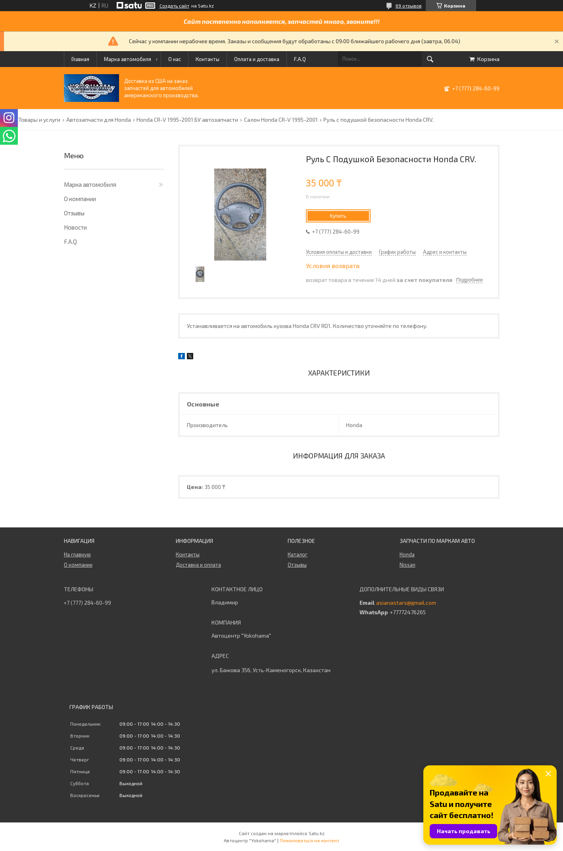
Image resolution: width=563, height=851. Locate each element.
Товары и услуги (39, 120)
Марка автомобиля (127, 59)
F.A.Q (300, 59)
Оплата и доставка (256, 59)
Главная (80, 59)
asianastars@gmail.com (406, 603)
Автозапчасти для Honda (98, 120)
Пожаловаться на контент (309, 840)
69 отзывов (409, 5)
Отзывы (74, 213)
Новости (75, 227)
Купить (338, 216)
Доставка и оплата (198, 565)
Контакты (207, 59)
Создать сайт (174, 5)
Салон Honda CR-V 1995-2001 (281, 120)
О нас (174, 59)
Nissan (407, 565)
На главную (77, 554)
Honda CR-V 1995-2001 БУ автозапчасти (187, 120)
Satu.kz (317, 833)
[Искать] (430, 59)
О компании (80, 198)
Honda (407, 554)
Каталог (297, 554)
